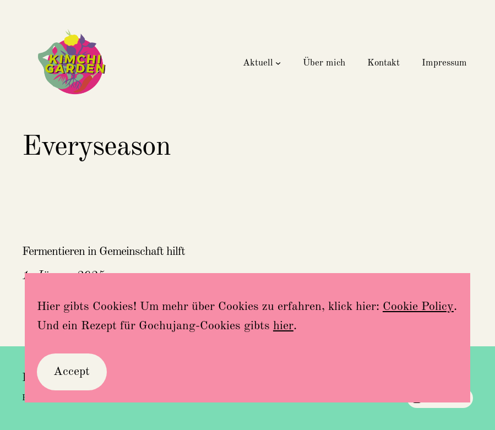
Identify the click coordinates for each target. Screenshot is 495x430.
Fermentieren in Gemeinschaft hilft (103, 252)
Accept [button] (71, 372)
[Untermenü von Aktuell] (278, 63)
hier (283, 326)
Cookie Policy (418, 307)
